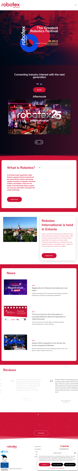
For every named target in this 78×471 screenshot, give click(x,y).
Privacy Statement (60, 468)
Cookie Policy (52, 468)
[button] (75, 453)
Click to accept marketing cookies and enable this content (39, 113)
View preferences (69, 464)
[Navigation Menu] (75, 5)
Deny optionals (57, 464)
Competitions (37, 449)
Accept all (44, 464)
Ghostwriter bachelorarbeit (49, 242)
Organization (37, 446)
